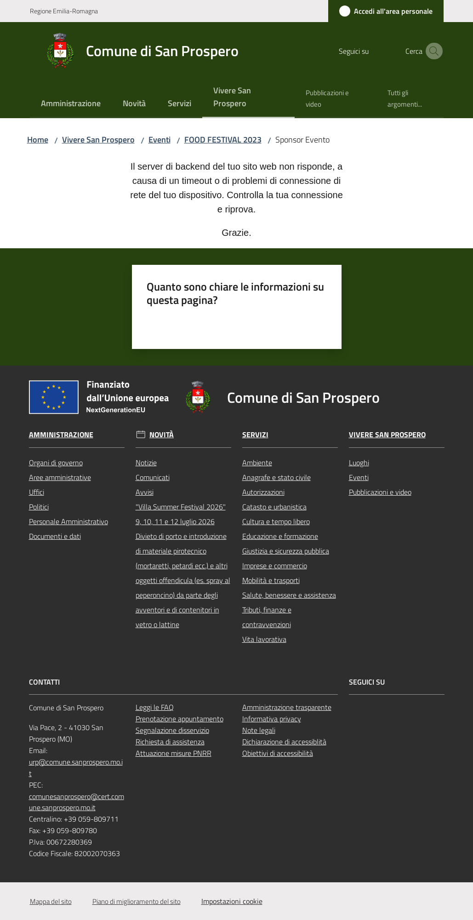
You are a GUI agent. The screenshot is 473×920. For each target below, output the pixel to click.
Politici (39, 506)
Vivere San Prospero (98, 139)
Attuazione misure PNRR (173, 753)
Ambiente (257, 462)
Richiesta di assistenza (170, 741)
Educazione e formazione (280, 536)
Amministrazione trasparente (286, 707)
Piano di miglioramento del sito (136, 901)
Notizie (146, 462)
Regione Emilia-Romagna (64, 11)
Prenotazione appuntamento (179, 718)
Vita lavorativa (264, 639)
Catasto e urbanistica (274, 506)
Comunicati (153, 477)
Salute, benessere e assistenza (289, 594)
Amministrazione (61, 434)
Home (37, 139)
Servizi (255, 434)
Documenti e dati (55, 536)
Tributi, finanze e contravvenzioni (266, 617)
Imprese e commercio (274, 565)
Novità (161, 434)
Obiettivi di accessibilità (277, 753)
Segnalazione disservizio (172, 730)
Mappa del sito (51, 901)
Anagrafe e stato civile (276, 477)
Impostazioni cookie (231, 901)
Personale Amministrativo (68, 521)
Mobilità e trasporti (271, 580)
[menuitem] (71, 104)
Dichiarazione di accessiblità (284, 741)
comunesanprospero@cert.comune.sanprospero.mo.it (76, 802)
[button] (433, 51)
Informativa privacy (271, 718)
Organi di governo (56, 462)
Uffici (36, 491)
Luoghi (359, 462)
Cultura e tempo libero (276, 521)
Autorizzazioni (263, 491)
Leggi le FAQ (155, 707)
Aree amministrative (60, 477)
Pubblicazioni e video (380, 491)
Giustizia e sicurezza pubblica (285, 550)
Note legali (258, 730)
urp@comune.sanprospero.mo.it (76, 767)
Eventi (159, 139)
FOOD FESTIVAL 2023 (223, 139)
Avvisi (145, 491)
